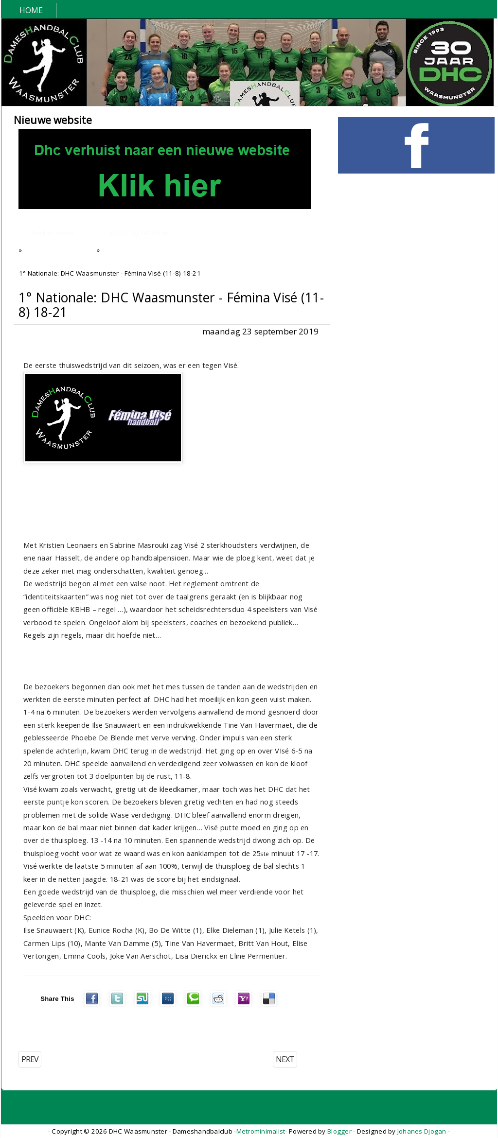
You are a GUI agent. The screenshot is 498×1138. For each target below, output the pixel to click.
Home (31, 10)
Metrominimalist (260, 1131)
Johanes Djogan (421, 1131)
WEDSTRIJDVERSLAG (140, 232)
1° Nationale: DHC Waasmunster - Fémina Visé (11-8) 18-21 (171, 305)
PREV (29, 1059)
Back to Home (52, 232)
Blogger (339, 1131)
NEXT (285, 1059)
